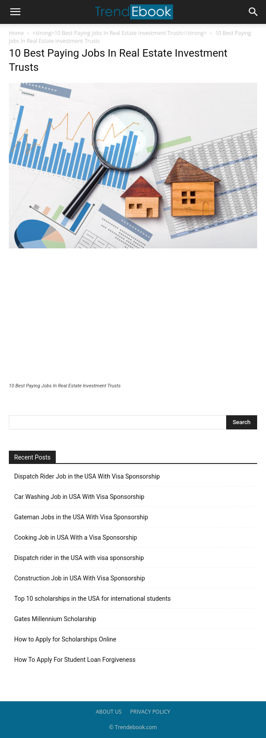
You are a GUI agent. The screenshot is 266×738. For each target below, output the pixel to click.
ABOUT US (108, 711)
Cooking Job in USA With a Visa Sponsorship (75, 537)
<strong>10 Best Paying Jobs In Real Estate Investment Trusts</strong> (119, 33)
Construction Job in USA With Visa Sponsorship (79, 578)
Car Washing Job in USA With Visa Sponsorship (79, 496)
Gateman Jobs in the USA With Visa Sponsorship (81, 517)
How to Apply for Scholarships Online (65, 639)
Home (16, 33)
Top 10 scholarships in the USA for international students (92, 598)
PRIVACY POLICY (150, 711)
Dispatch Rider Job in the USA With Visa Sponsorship (87, 476)
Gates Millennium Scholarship (55, 618)
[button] (15, 12)
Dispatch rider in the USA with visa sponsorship (79, 557)
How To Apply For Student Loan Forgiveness (74, 659)
